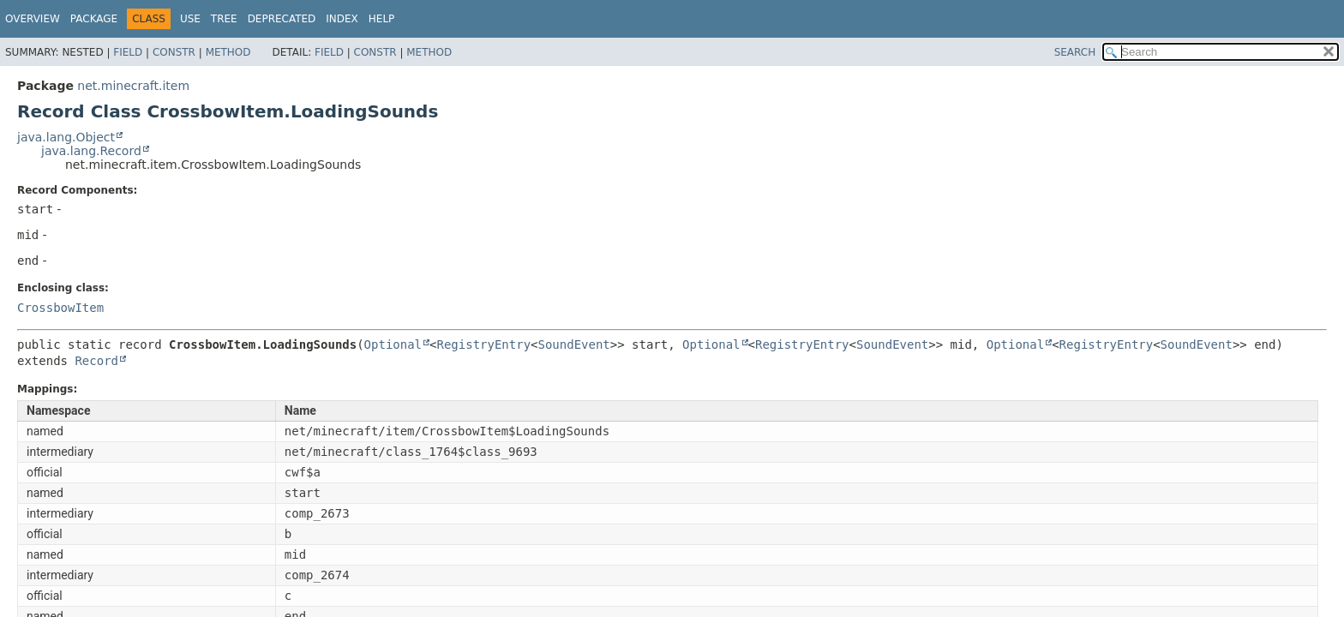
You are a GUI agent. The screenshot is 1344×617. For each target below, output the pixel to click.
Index (342, 19)
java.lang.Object (66, 137)
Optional (393, 344)
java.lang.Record (91, 151)
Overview (32, 19)
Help (382, 19)
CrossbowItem (60, 307)
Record (96, 361)
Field (127, 52)
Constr (174, 52)
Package (93, 19)
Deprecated (282, 19)
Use (190, 19)
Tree (224, 19)
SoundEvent (574, 344)
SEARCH (1075, 52)
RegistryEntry (483, 344)
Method (228, 52)
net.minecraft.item (133, 86)
